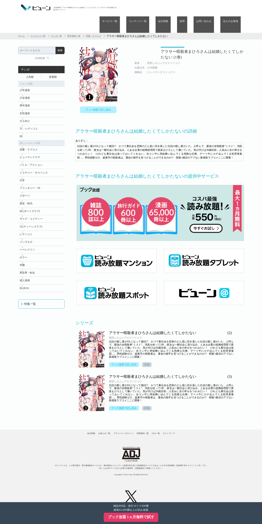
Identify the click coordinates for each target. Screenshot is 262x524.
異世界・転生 (27, 273)
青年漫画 (25, 92)
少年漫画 (25, 75)
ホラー (23, 257)
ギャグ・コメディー (31, 215)
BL (21, 125)
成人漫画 (25, 282)
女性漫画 (25, 100)
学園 (22, 265)
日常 (22, 173)
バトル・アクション (31, 156)
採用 (194, 7)
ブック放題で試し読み (98, 94)
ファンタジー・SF (30, 181)
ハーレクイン (27, 248)
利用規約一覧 (146, 423)
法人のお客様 (233, 7)
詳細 (148, 351)
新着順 (53, 61)
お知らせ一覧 (93, 423)
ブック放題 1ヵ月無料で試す (131, 517)
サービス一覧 (137, 7)
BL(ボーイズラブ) (30, 206)
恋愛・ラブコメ (102, 19)
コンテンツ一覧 (160, 7)
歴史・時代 (26, 198)
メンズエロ (26, 240)
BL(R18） (25, 290)
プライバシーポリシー (120, 423)
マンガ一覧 (61, 19)
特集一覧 (30, 306)
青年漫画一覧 (80, 19)
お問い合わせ (211, 7)
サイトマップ (187, 423)
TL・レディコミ (29, 117)
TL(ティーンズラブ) (31, 223)
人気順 (30, 61)
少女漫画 (25, 84)
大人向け (25, 109)
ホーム (22, 19)
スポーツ (25, 190)
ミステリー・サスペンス (34, 164)
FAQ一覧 (167, 423)
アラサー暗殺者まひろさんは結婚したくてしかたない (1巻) (186, 41)
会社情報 (181, 7)
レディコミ (26, 231)
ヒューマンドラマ (30, 148)
